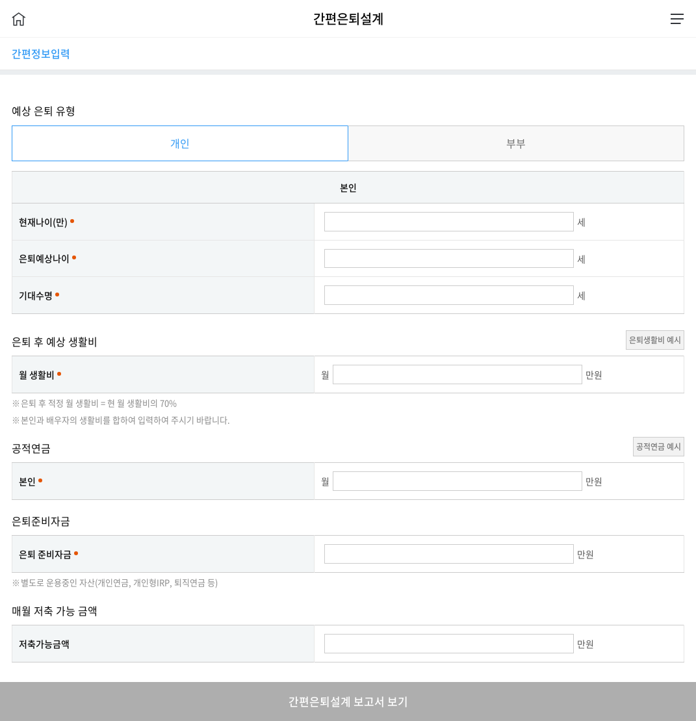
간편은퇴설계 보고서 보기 (348, 701)
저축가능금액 (44, 643)
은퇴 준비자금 (45, 553)
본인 (27, 481)
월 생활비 (37, 374)
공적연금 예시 (658, 446)
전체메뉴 (677, 19)
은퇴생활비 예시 (655, 340)
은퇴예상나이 (44, 258)
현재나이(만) (43, 221)
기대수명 (36, 295)
